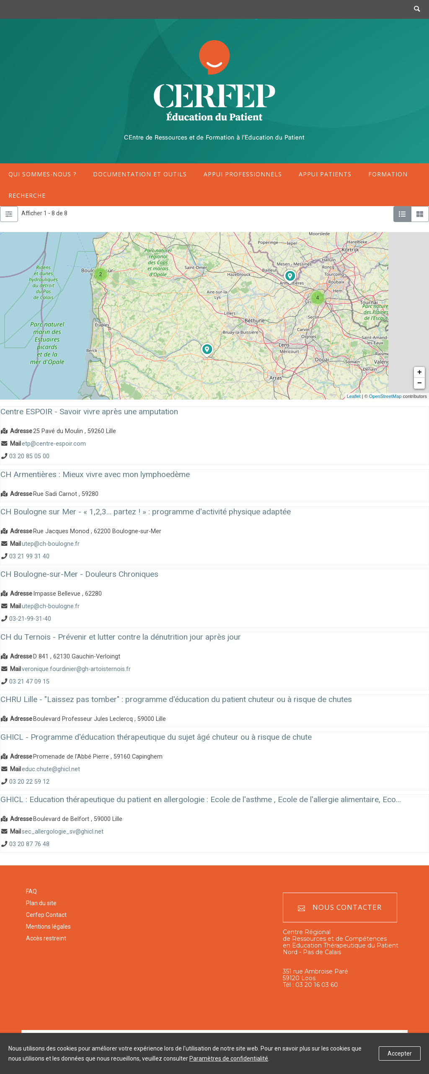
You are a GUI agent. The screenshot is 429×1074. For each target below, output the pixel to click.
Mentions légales (48, 926)
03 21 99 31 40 (29, 556)
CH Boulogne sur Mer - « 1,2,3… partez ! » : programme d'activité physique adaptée (145, 511)
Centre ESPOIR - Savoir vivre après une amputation (89, 411)
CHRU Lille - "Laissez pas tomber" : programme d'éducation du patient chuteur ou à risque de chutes (176, 699)
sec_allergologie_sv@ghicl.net (62, 831)
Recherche (27, 195)
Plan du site (41, 903)
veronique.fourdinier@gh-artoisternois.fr (76, 669)
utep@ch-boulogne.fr (51, 543)
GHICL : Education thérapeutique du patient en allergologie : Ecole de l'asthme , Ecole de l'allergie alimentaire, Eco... (200, 799)
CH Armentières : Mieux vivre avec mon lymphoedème (95, 474)
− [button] (419, 383)
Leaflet (354, 396)
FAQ (31, 891)
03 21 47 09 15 (29, 681)
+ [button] (419, 372)
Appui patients (325, 174)
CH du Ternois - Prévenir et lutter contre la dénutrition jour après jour (120, 637)
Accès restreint (46, 938)
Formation (388, 174)
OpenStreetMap (385, 396)
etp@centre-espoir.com (54, 443)
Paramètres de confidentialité (228, 1058)
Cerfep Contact (46, 914)
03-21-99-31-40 (30, 619)
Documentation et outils (140, 174)
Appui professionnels (243, 174)
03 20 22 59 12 (29, 781)
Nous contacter (340, 907)
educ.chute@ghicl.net (51, 769)
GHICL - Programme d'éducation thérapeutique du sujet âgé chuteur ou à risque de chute (156, 737)
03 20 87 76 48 (29, 844)
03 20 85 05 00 (29, 456)
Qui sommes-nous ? (42, 174)
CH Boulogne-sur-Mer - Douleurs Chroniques (79, 574)
